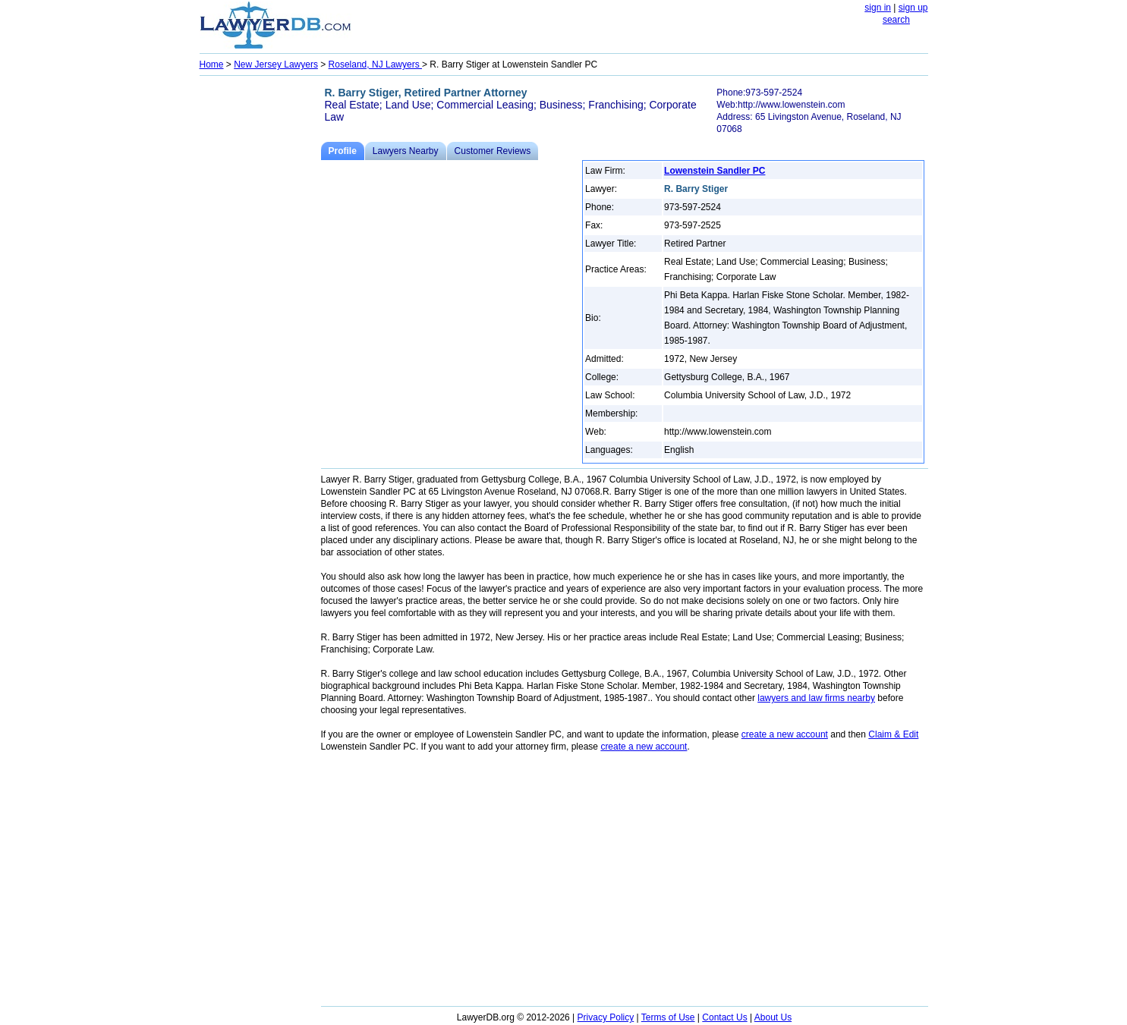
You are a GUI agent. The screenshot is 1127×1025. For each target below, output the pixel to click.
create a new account (784, 734)
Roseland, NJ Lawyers (375, 64)
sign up (913, 7)
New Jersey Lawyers (276, 64)
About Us (773, 1017)
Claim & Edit (893, 734)
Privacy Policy (606, 1017)
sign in (877, 7)
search (896, 19)
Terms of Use (668, 1017)
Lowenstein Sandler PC (714, 170)
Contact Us (724, 1017)
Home (212, 64)
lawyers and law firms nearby (816, 698)
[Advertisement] (260, 308)
